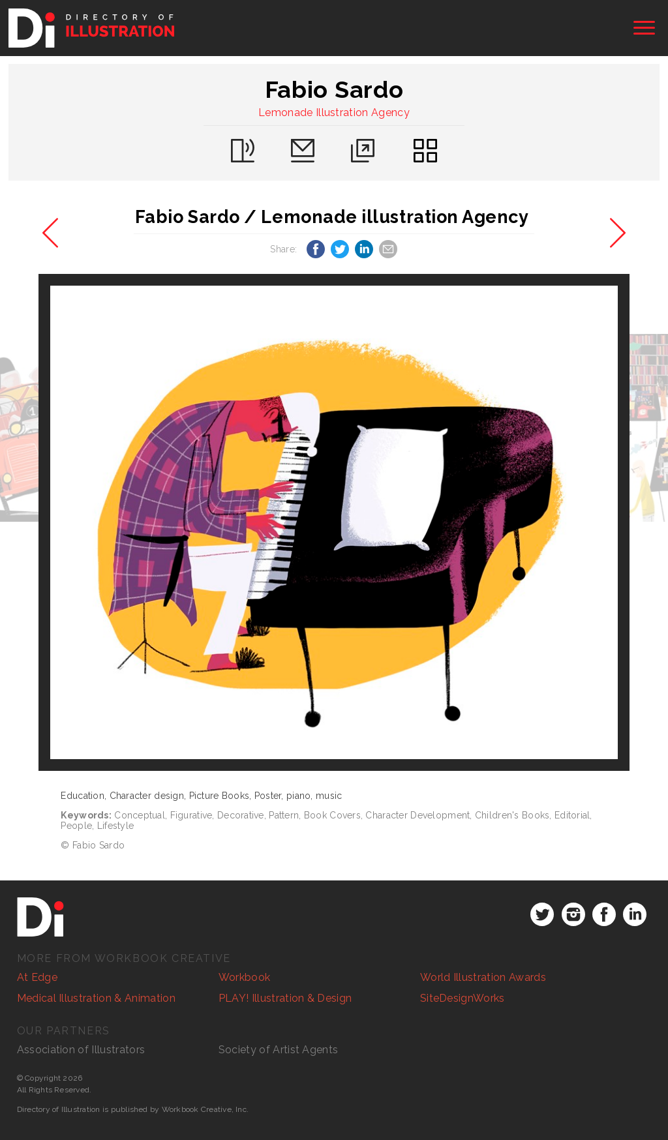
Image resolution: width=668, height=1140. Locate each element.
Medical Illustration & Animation (96, 998)
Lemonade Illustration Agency (334, 112)
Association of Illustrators (81, 1049)
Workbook (245, 977)
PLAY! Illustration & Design (285, 998)
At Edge (37, 977)
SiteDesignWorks (462, 998)
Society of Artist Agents (279, 1049)
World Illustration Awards (483, 977)
